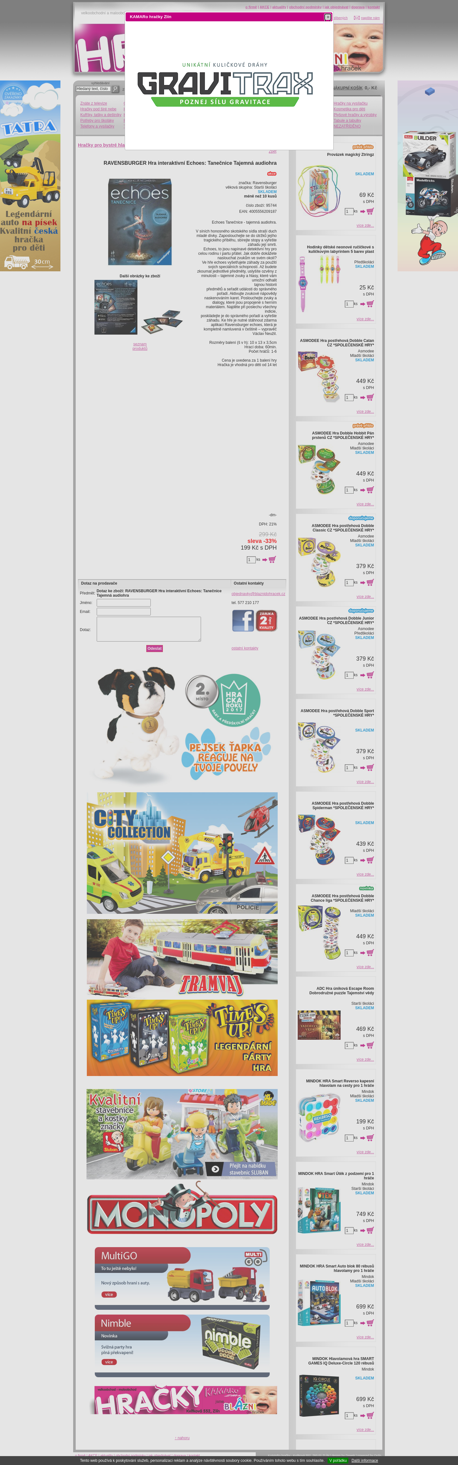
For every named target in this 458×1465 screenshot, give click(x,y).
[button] (327, 17)
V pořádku (338, 1460)
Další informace (364, 1460)
